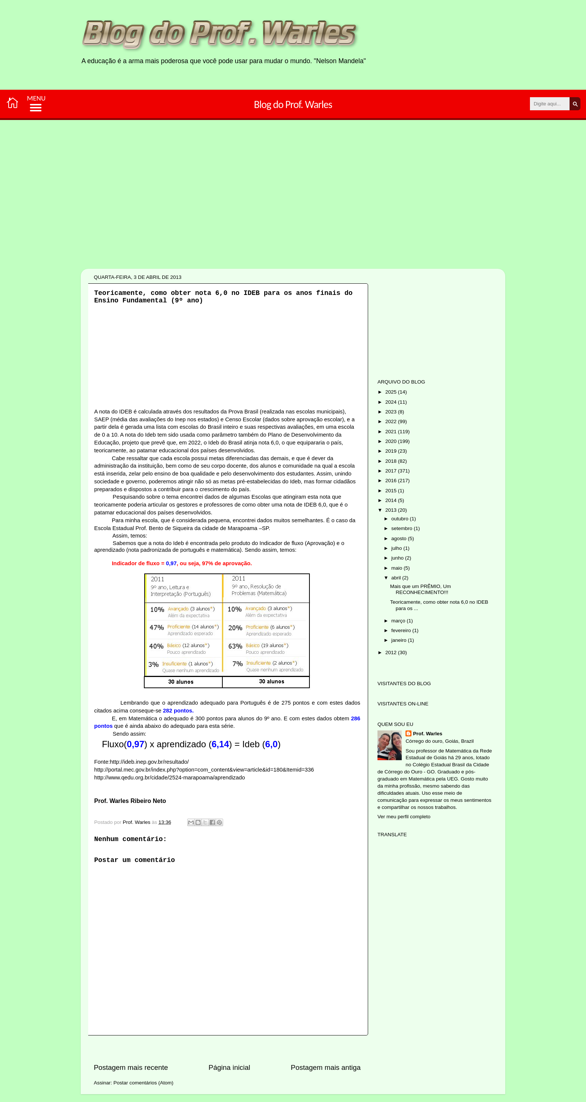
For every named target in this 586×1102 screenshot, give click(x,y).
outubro (400, 518)
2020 (391, 441)
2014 (391, 500)
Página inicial (229, 1067)
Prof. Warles (427, 733)
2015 (391, 490)
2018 (391, 461)
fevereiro (401, 630)
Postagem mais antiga (326, 1067)
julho (397, 548)
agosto (399, 538)
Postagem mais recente (131, 1067)
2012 (391, 652)
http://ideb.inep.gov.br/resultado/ (149, 762)
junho (398, 558)
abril (396, 578)
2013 (391, 510)
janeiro (399, 640)
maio (397, 568)
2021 (391, 431)
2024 (391, 402)
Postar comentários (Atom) (144, 1083)
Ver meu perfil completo (404, 816)
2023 (391, 412)
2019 (391, 451)
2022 (391, 421)
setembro (402, 528)
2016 (391, 480)
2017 (391, 471)
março (399, 621)
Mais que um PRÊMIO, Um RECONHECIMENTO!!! (420, 589)
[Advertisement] (269, 220)
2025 (391, 392)
